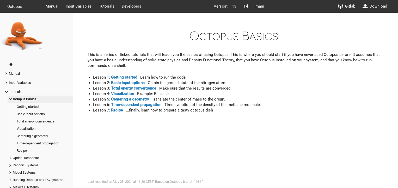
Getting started (28, 107)
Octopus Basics (24, 99)
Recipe (22, 150)
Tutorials (106, 6)
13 (234, 6)
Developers (131, 6)
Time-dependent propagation (38, 143)
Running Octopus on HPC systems (38, 180)
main (259, 6)
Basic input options (31, 114)
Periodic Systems (26, 165)
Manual (52, 6)
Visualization (26, 129)
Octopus (14, 6)
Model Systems (24, 172)
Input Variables (79, 6)
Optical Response (26, 158)
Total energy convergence (35, 121)
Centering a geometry (32, 136)
